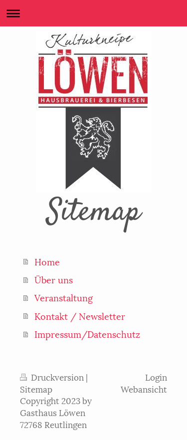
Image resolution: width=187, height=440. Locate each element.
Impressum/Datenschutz (87, 333)
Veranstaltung (63, 297)
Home (47, 261)
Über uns (53, 279)
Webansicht (144, 388)
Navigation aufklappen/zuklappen (93, 13)
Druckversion (53, 376)
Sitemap (36, 388)
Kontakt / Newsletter (79, 315)
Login (156, 376)
